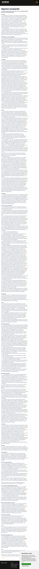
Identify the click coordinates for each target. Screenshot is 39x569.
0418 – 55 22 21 (4, 562)
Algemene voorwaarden (15, 564)
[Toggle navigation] (37, 2)
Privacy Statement (14, 565)
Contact (12, 562)
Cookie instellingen (14, 566)
